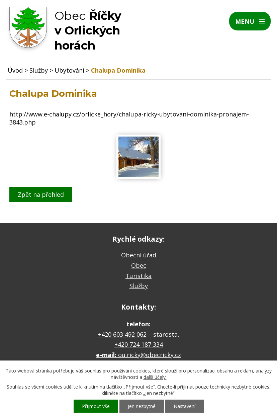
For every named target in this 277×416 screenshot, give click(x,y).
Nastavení (184, 406)
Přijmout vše (96, 406)
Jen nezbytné (142, 406)
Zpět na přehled (41, 194)
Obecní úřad (138, 255)
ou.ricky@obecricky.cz (149, 355)
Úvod (15, 70)
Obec (138, 265)
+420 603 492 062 (122, 334)
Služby (38, 70)
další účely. (155, 377)
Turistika (138, 276)
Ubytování (69, 70)
